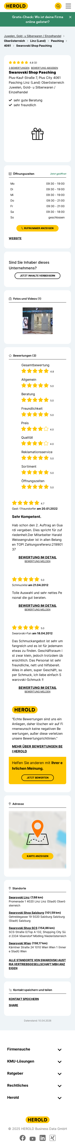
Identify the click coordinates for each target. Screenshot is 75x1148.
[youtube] (33, 1138)
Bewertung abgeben (44, 67)
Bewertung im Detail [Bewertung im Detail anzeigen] (38, 557)
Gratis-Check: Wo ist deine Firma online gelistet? (37, 19)
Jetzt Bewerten (38, 777)
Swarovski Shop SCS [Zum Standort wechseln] (23, 928)
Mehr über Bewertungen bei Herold (37, 748)
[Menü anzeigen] (68, 6)
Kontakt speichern (24, 999)
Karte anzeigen (37, 856)
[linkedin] (43, 1138)
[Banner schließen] (70, 17)
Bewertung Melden (37, 561)
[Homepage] (16, 6)
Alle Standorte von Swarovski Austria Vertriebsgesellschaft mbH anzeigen (37, 964)
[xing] (53, 1138)
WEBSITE (15, 238)
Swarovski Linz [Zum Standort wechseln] (19, 897)
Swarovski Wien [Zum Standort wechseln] (20, 943)
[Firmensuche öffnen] (58, 6)
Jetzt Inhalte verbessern (37, 275)
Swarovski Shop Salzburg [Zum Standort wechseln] (26, 912)
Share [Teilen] (13, 1005)
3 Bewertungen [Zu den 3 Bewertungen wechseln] (19, 67)
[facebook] (23, 1138)
